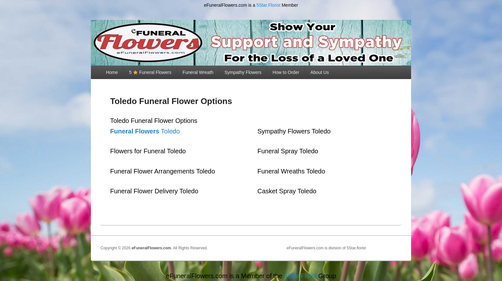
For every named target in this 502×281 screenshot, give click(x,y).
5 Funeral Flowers (150, 72)
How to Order (285, 72)
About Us (320, 72)
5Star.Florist (268, 5)
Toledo (145, 131)
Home (112, 72)
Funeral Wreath (197, 72)
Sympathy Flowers (242, 72)
